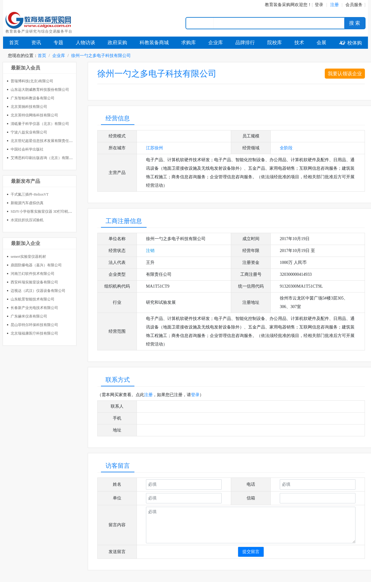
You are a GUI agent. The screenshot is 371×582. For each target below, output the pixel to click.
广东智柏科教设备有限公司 (32, 98)
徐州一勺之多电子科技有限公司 (101, 55)
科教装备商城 (154, 42)
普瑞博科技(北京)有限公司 (32, 81)
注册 (148, 394)
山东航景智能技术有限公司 (32, 299)
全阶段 (286, 148)
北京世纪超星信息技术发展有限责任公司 (43, 141)
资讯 (36, 42)
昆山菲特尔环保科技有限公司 (34, 325)
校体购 (350, 42)
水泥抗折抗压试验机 (27, 220)
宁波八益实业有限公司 (29, 132)
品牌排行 (245, 42)
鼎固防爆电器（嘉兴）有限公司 (36, 265)
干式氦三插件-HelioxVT (30, 194)
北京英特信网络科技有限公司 (34, 115)
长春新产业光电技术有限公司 (34, 308)
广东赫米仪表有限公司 (29, 316)
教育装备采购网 (280, 4)
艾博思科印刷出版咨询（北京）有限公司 (43, 158)
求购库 (188, 42)
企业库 (215, 42)
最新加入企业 (25, 243)
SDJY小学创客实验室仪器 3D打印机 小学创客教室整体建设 (58, 211)
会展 (321, 42)
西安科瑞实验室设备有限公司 (34, 282)
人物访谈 (85, 42)
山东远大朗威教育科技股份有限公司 (40, 89)
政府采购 (117, 42)
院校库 (274, 42)
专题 (58, 42)
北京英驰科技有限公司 (29, 107)
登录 (319, 4)
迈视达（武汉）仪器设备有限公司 (38, 291)
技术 (299, 42)
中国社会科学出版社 (27, 149)
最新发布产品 (25, 181)
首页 (14, 42)
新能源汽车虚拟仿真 (27, 203)
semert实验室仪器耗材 (28, 256)
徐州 (158, 148)
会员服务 (353, 4)
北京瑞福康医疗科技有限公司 (34, 333)
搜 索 (354, 23)
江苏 (150, 148)
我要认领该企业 (345, 73)
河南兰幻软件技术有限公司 (32, 273)
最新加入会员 (25, 67)
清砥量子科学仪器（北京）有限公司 (40, 124)
